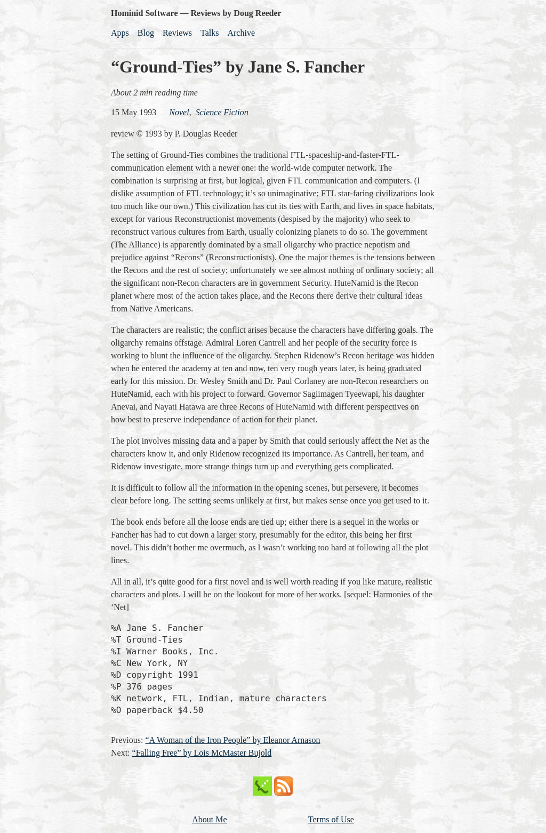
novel (179, 112)
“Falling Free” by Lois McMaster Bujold (202, 752)
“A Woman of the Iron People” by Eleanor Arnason (232, 739)
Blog (146, 32)
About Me (209, 819)
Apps (120, 32)
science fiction (222, 112)
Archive (241, 32)
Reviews (177, 32)
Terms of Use (331, 819)
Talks (209, 32)
